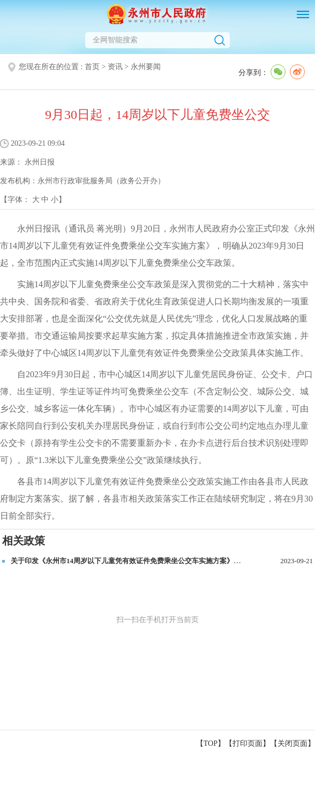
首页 (92, 67)
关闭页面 (293, 743)
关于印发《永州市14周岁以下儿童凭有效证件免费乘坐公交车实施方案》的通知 (132, 561)
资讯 (115, 67)
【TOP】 (210, 743)
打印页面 (247, 743)
